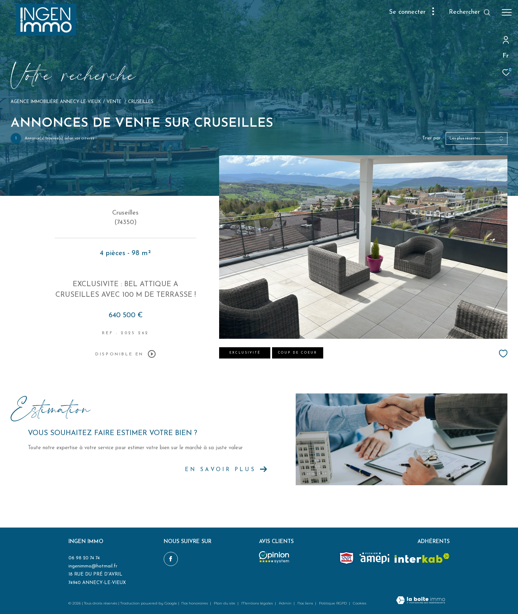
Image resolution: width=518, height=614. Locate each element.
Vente (114, 102)
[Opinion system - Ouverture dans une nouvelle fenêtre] (274, 557)
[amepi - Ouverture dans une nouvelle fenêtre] (374, 558)
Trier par (431, 138)
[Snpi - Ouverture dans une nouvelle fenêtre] (346, 558)
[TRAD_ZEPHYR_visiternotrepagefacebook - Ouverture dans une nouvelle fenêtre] (171, 559)
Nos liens (305, 603)
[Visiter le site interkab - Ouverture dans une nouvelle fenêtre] (422, 558)
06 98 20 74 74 (84, 558)
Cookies (359, 603)
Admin (286, 603)
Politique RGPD (333, 603)
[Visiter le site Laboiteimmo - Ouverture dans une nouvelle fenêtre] (421, 601)
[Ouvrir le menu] (506, 12)
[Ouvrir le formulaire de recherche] (470, 12)
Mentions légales (257, 603)
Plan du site (225, 603)
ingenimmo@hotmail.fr (93, 566)
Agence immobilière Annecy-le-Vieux (56, 102)
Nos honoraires (195, 603)
